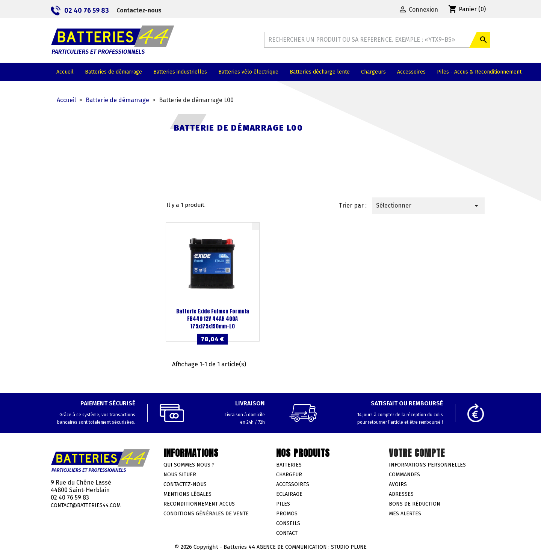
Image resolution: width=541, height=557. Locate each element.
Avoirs (398, 484)
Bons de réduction (414, 504)
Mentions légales (187, 494)
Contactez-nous (139, 10)
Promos (287, 513)
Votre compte (417, 453)
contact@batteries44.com (86, 505)
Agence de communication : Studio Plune (312, 547)
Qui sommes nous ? (189, 465)
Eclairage (289, 494)
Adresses (401, 494)
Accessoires (292, 484)
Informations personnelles (427, 465)
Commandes (404, 474)
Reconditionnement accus (199, 504)
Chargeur (289, 474)
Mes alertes (405, 513)
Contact (287, 533)
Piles (283, 504)
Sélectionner (428, 205)
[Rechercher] (377, 40)
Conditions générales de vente (206, 513)
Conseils (288, 523)
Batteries (289, 465)
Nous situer (179, 474)
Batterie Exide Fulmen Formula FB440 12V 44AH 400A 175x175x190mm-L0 (212, 318)
